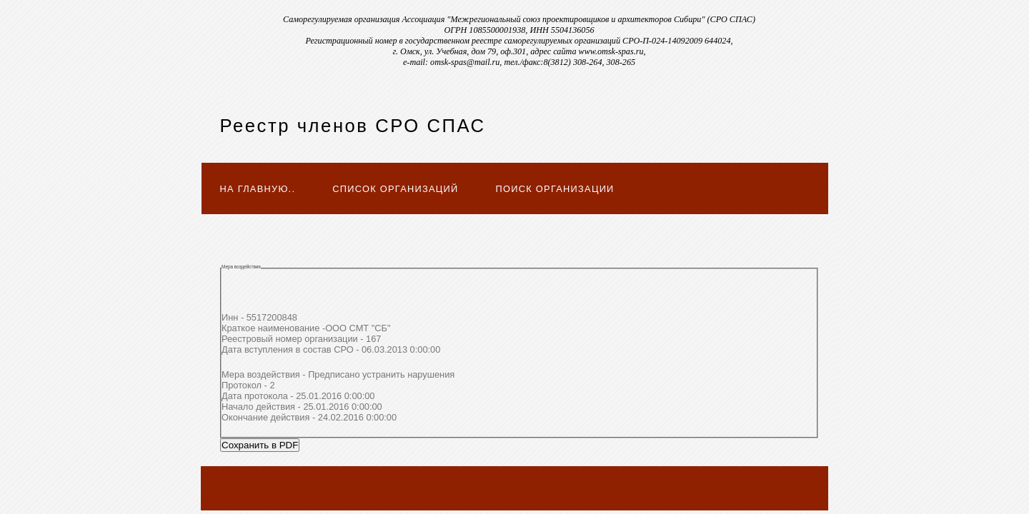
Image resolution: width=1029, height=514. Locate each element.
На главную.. (258, 188)
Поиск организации (555, 188)
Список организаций (395, 188)
